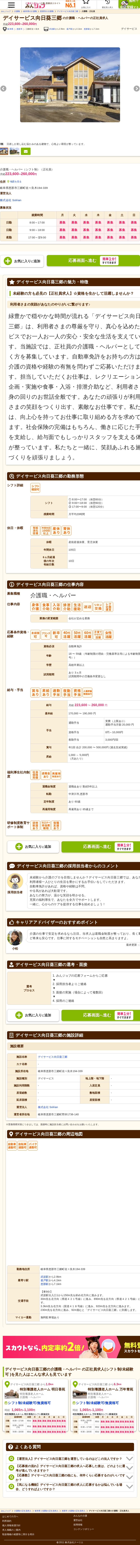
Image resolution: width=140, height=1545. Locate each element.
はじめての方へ (10, 1516)
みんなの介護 (80, 1516)
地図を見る (14, 181)
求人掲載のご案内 (11, 1530)
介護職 (17, 11)
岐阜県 (10, 29)
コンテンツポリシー (83, 1529)
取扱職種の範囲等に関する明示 (18, 1534)
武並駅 (52, 29)
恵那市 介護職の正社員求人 (74, 1511)
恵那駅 (87, 29)
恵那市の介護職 (47, 11)
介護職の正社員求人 (23, 1511)
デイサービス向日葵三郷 (67, 11)
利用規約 (6, 1521)
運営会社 (78, 1520)
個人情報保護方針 (11, 1525)
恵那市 (20, 29)
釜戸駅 (70, 29)
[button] (11, 3)
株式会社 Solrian (10, 200)
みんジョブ (6, 11)
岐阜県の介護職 (30, 11)
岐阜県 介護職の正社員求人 (47, 1511)
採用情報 (78, 1525)
